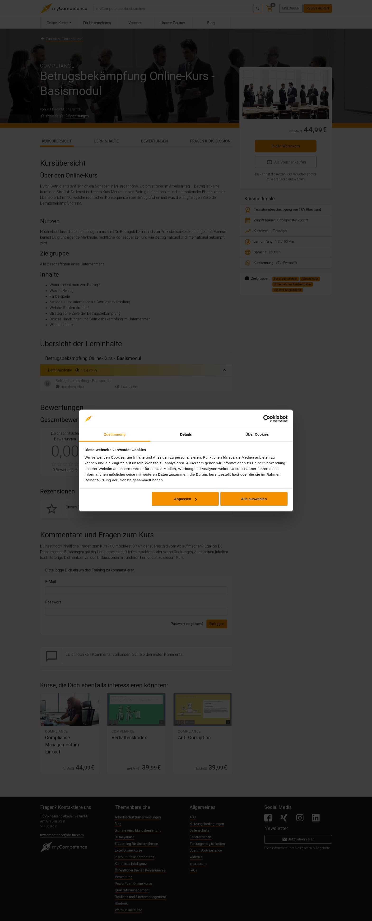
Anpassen (185, 499)
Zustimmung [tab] (115, 434)
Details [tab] (186, 434)
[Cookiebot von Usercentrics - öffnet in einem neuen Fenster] (267, 418)
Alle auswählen (254, 499)
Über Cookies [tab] (257, 434)
